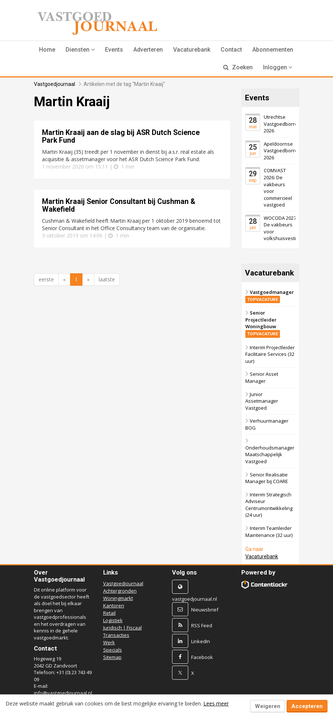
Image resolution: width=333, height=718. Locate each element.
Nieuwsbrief (204, 609)
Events (114, 49)
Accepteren (307, 706)
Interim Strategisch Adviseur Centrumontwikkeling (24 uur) (268, 504)
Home (47, 49)
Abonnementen (272, 49)
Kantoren (113, 605)
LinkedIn (200, 641)
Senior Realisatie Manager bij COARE (266, 478)
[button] (80, 50)
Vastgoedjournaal (54, 84)
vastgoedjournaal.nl (194, 599)
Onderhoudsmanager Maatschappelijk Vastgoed (269, 454)
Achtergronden (120, 590)
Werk (109, 642)
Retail (109, 613)
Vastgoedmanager (269, 295)
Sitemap (112, 657)
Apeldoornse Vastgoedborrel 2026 (281, 151)
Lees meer (216, 703)
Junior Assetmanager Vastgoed (261, 401)
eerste (46, 279)
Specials (112, 649)
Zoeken (238, 67)
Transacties (116, 635)
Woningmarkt (118, 598)
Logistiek (113, 620)
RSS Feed (201, 625)
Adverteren (148, 49)
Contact (231, 49)
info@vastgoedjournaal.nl (63, 693)
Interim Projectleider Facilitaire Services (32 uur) (270, 354)
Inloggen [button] (277, 67)
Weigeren (267, 706)
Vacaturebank (191, 49)
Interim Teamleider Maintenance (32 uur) (268, 531)
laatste (107, 279)
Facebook (202, 657)
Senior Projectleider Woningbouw (262, 323)
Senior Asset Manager (261, 377)
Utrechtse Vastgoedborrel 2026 (281, 124)
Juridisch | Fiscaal (122, 627)
